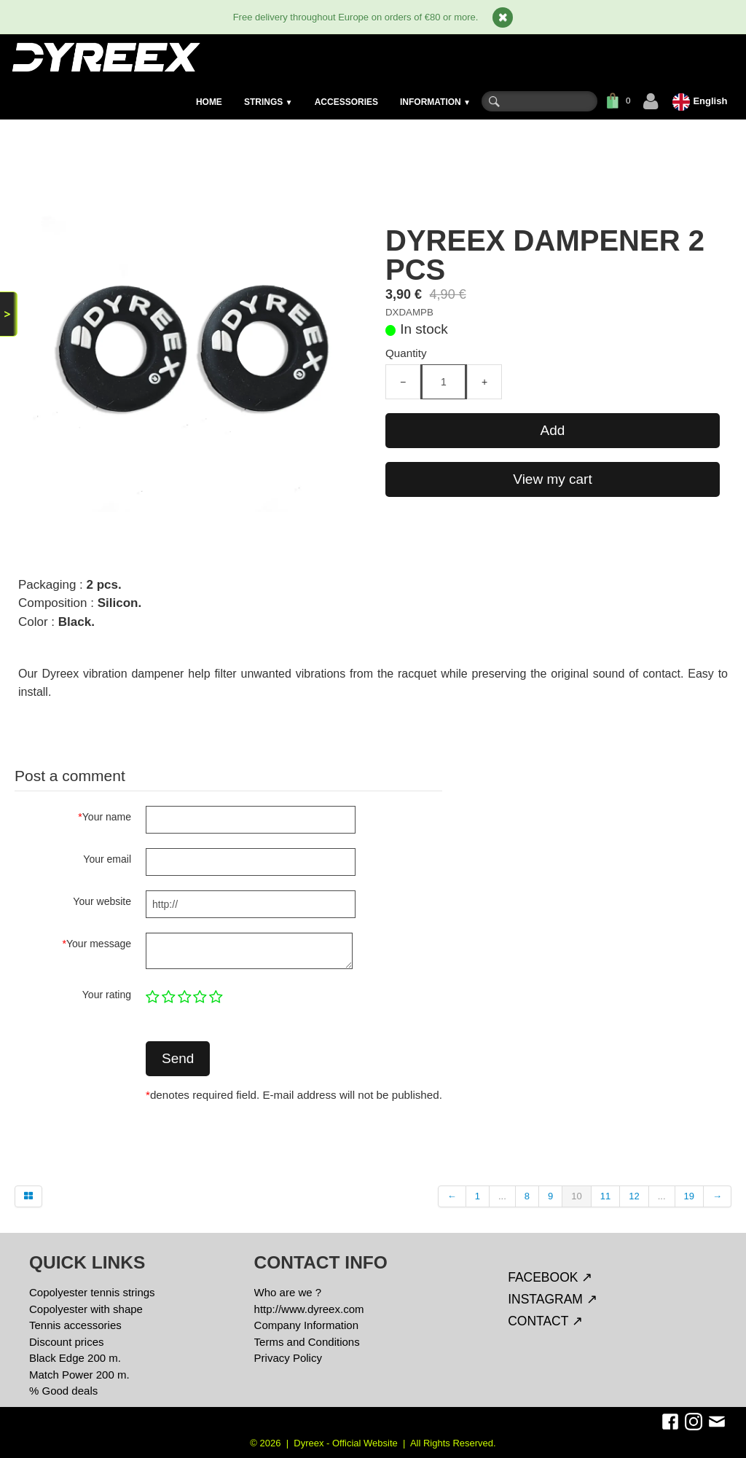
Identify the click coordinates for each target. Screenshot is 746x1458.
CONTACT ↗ (545, 1321)
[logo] (105, 57)
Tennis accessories (75, 1325)
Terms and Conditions (307, 1342)
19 (689, 1196)
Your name (104, 817)
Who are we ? (288, 1292)
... (502, 1196)
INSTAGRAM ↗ (552, 1299)
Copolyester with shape (86, 1309)
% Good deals (63, 1390)
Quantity (406, 353)
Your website (102, 901)
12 (634, 1196)
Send (178, 1058)
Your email (107, 859)
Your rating (106, 994)
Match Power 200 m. (79, 1374)
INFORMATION (435, 102)
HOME (209, 102)
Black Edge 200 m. (75, 1358)
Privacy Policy (288, 1358)
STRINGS (268, 102)
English (701, 100)
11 (605, 1196)
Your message (97, 943)
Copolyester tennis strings (92, 1292)
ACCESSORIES (346, 102)
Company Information (306, 1325)
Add (553, 430)
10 (576, 1196)
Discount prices (66, 1342)
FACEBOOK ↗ (550, 1277)
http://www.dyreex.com (309, 1309)
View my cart (552, 479)
